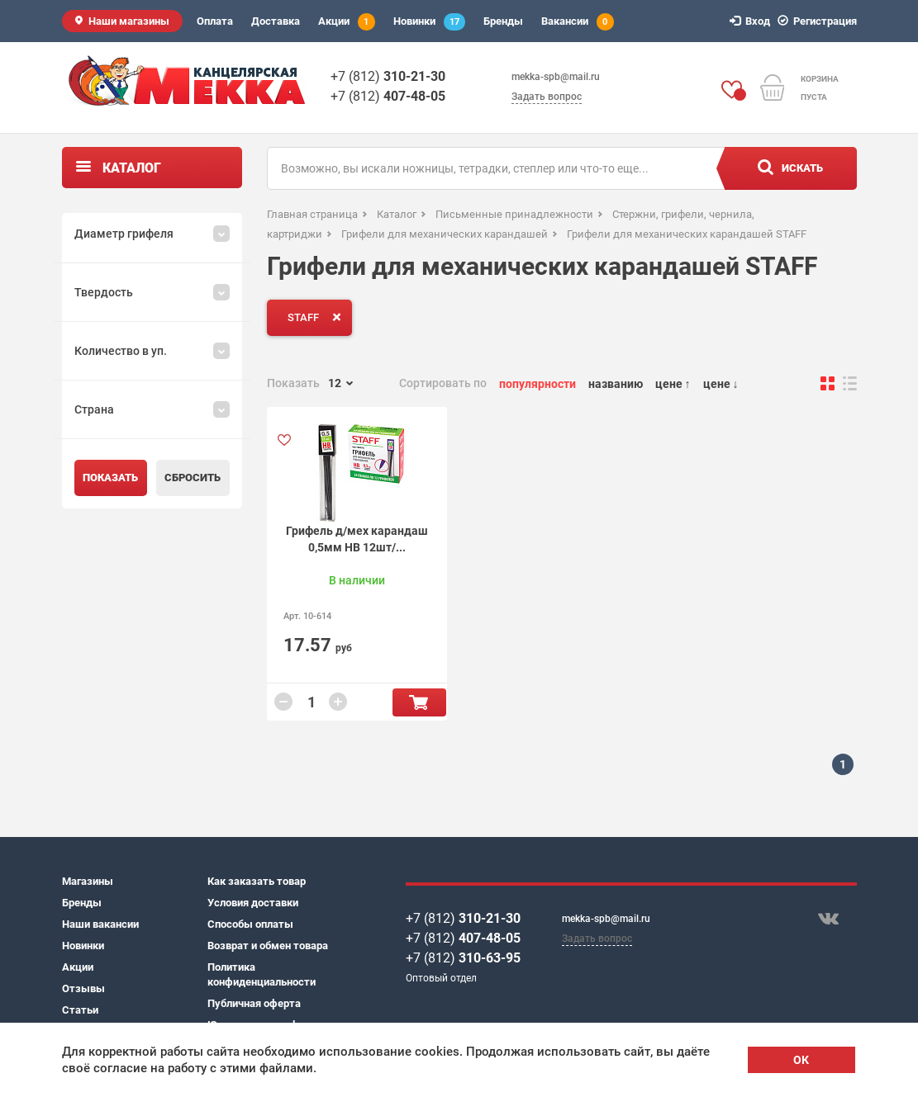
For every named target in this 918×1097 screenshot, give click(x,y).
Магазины (87, 881)
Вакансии (577, 22)
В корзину (419, 702)
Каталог (131, 168)
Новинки (429, 22)
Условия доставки (252, 902)
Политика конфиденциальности (261, 974)
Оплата (215, 21)
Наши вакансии (100, 924)
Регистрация (819, 21)
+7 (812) (388, 76)
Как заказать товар (256, 881)
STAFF (318, 317)
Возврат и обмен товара (267, 945)
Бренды (503, 21)
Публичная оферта (254, 1003)
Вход (752, 21)
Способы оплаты (250, 924)
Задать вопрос (546, 96)
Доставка (275, 21)
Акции (346, 22)
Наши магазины (128, 21)
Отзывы (83, 988)
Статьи (80, 1010)
